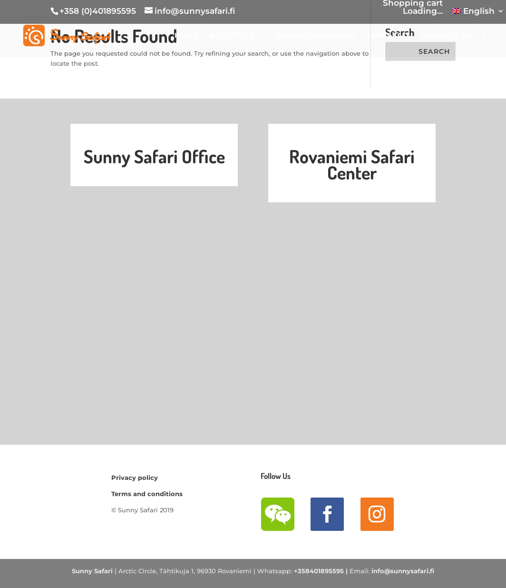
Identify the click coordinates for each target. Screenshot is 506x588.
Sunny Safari (92, 571)
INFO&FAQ (388, 36)
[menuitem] (478, 14)
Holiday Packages (315, 36)
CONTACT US (446, 36)
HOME (186, 36)
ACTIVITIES (232, 36)
